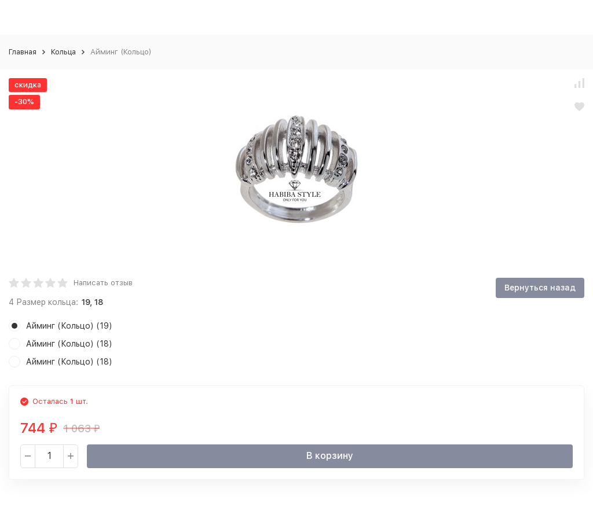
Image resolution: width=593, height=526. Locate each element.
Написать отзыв (103, 282)
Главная (22, 51)
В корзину (329, 455)
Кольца (63, 51)
